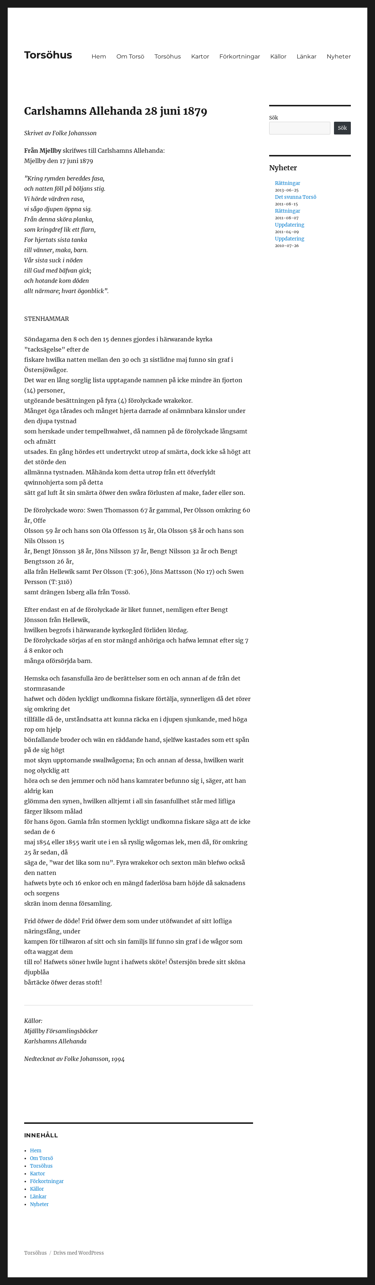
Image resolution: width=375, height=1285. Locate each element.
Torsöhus (48, 55)
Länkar (306, 56)
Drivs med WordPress (78, 1253)
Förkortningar (239, 56)
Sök (273, 118)
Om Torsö (130, 56)
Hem (99, 56)
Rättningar (287, 183)
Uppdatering (289, 225)
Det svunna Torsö (295, 197)
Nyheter (339, 56)
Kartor (200, 56)
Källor (278, 56)
